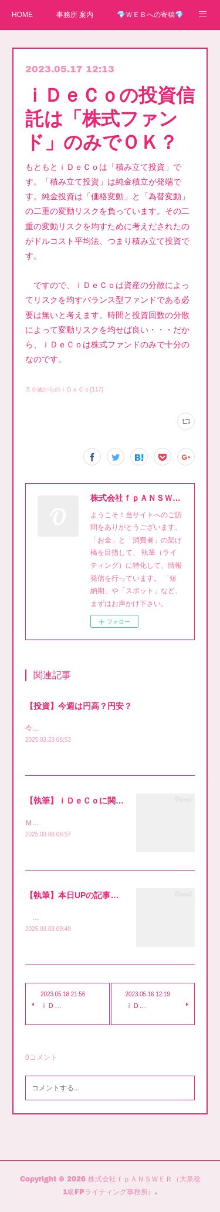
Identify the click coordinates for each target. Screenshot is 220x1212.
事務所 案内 (74, 15)
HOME (22, 15)
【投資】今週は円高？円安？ (78, 706)
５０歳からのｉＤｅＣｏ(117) (64, 389)
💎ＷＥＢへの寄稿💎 (150, 15)
